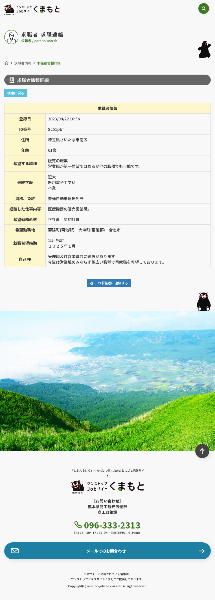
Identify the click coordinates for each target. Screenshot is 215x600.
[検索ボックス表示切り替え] (204, 8)
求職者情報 (22, 62)
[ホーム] (6, 63)
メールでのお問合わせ (68, 551)
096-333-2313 (107, 525)
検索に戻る (15, 92)
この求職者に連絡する (109, 282)
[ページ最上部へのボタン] (202, 451)
